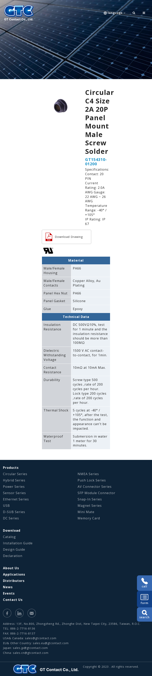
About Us (11, 568)
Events (9, 593)
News (8, 587)
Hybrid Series (14, 480)
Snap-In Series (90, 499)
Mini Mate (86, 512)
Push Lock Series (92, 480)
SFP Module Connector (96, 493)
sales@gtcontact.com (40, 638)
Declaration (12, 556)
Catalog (9, 537)
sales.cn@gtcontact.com (30, 653)
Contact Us (13, 600)
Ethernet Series (16, 499)
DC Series (11, 518)
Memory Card (89, 518)
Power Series (14, 486)
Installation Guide (18, 543)
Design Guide (14, 549)
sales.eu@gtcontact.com (51, 643)
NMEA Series (88, 474)
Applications (14, 574)
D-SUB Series (14, 512)
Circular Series (15, 474)
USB (6, 505)
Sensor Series (14, 493)
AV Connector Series (95, 486)
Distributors (14, 581)
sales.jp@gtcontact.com (30, 648)
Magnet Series (90, 505)
